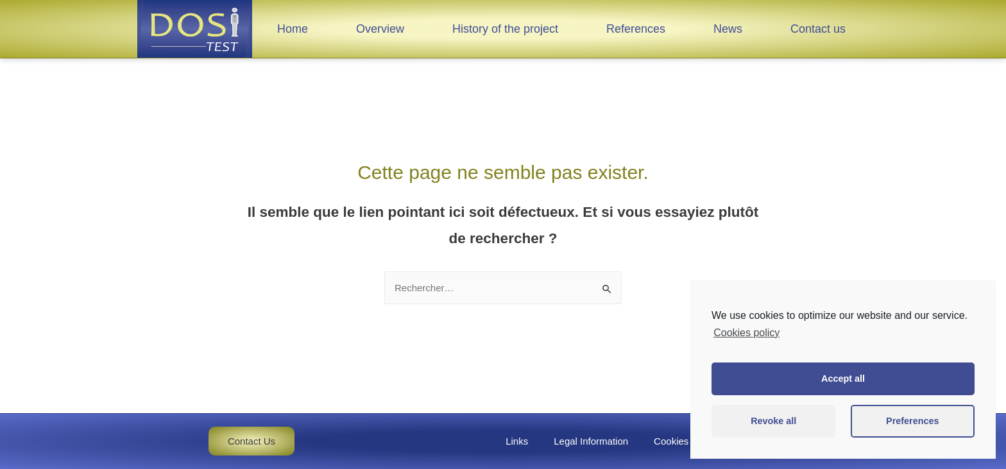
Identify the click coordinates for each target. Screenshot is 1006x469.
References (635, 28)
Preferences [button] (912, 421)
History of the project (505, 28)
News (727, 28)
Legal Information (591, 441)
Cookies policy (685, 441)
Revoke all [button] (773, 421)
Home (292, 28)
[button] (251, 441)
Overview (380, 28)
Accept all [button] (843, 378)
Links (517, 441)
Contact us (818, 28)
